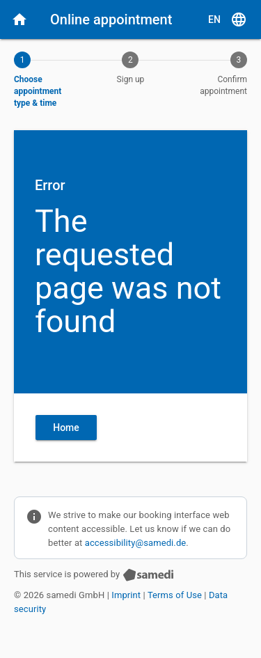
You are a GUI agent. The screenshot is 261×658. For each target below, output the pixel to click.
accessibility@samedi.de (136, 543)
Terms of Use (175, 595)
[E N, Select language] (227, 19)
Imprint (126, 595)
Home (66, 427)
